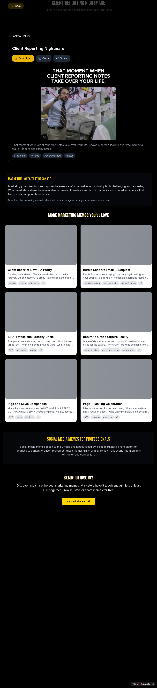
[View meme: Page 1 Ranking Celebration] (116, 390)
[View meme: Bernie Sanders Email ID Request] (116, 256)
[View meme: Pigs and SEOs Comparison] (41, 390)
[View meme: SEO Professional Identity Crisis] (41, 323)
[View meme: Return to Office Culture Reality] (116, 323)
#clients (35, 155)
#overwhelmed (52, 155)
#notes (69, 155)
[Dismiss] (153, 684)
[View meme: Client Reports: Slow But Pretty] (41, 256)
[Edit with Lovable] (141, 684)
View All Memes (78, 501)
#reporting (20, 155)
